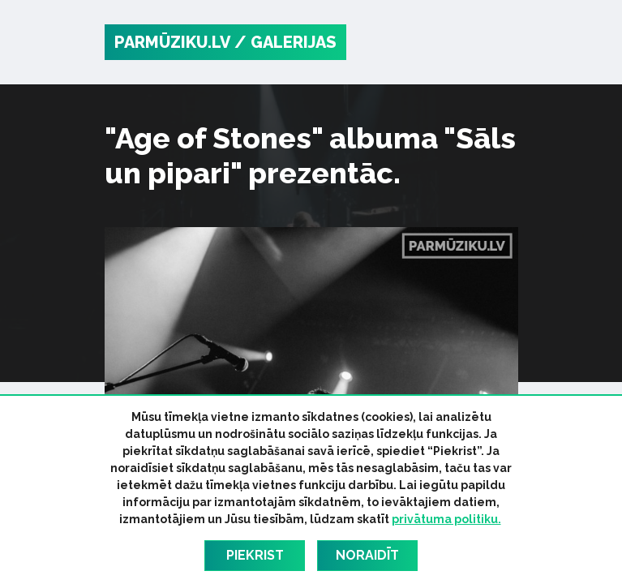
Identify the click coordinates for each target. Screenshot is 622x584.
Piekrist (255, 555)
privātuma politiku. (446, 519)
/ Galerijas (285, 42)
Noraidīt (367, 555)
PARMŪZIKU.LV (172, 42)
